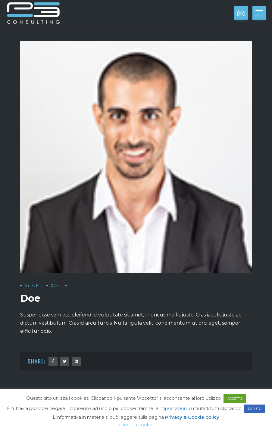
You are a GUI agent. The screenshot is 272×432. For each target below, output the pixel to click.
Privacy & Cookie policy (192, 417)
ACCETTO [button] (234, 398)
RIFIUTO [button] (254, 409)
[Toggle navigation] (259, 13)
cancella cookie (136, 424)
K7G (36, 285)
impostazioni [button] (174, 408)
